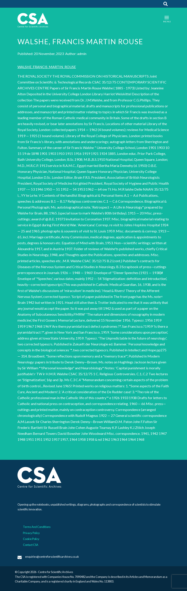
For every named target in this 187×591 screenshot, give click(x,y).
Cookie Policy (31, 539)
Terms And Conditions (37, 527)
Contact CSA (30, 545)
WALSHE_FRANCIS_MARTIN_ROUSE (46, 67)
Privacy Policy (31, 533)
